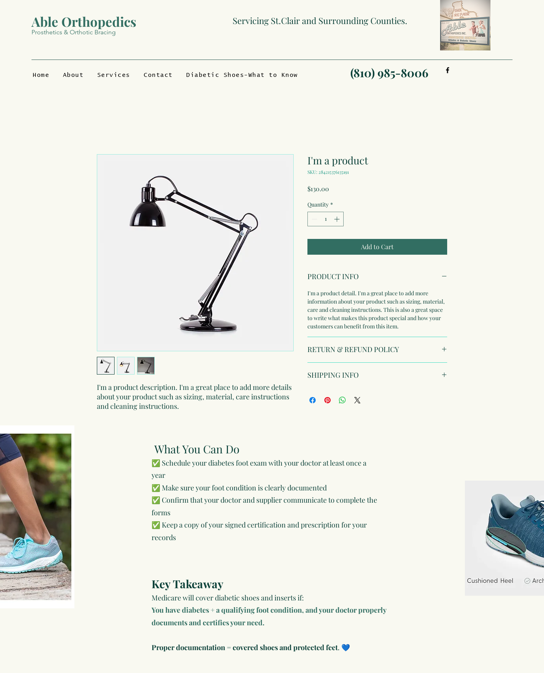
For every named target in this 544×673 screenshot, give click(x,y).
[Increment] (337, 219)
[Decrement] (313, 219)
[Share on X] (357, 400)
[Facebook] (447, 70)
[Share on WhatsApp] (342, 400)
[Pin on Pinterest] (327, 400)
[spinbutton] (325, 219)
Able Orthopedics (83, 21)
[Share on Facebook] (312, 400)
